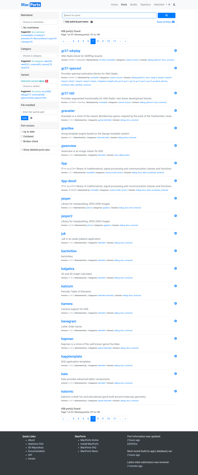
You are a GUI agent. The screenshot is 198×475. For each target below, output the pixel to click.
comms (136, 60)
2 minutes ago (135, 466)
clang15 (168, 78)
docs (164, 60)
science (129, 60)
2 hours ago (133, 455)
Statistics (145, 4)
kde (105, 120)
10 (108, 41)
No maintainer (30, 27)
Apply (24, 118)
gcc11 (126, 81)
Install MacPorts (90, 443)
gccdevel (156, 81)
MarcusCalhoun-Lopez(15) (45, 38)
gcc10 (120, 81)
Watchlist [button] (159, 4)
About (31, 440)
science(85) (36, 64)
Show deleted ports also (35, 149)
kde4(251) (25, 64)
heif (131, 208)
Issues (31, 458)
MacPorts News (89, 451)
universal (170, 60)
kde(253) (48, 61)
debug (150, 60)
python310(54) (27, 98)
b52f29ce (132, 443)
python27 (157, 60)
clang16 (64, 81)
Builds (133, 4)
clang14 (161, 78)
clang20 (110, 81)
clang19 (86, 81)
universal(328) (38, 95)
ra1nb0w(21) (39, 35)
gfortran (164, 81)
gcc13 (138, 81)
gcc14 (143, 81)
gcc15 (149, 81)
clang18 (79, 81)
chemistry (110, 295)
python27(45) (40, 98)
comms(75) (47, 64)
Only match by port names (75, 22)
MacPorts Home (90, 440)
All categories (37, 61)
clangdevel (102, 81)
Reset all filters (165, 22)
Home (114, 4)
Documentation (36, 451)
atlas (72, 85)
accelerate (65, 85)
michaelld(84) (27, 35)
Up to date (28, 131)
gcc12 (132, 81)
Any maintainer (38, 32)
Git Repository (36, 447)
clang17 (71, 81)
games (101, 120)
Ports (124, 4)
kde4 (109, 120)
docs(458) (46, 91)
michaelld (111, 60)
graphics (106, 208)
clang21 (93, 81)
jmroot (89, 208)
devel (99, 137)
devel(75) (25, 68)
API (30, 455)
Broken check (29, 141)
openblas (79, 85)
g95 (115, 81)
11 (114, 41)
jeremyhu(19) (27, 38)
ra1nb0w (102, 60)
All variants (36, 91)
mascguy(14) (27, 42)
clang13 (153, 78)
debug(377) (26, 95)
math (114, 173)
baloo (127, 155)
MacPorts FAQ (88, 447)
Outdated (27, 136)
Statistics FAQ (35, 443)
